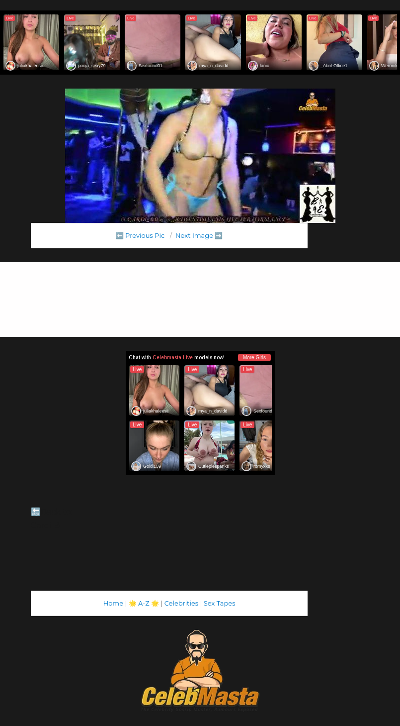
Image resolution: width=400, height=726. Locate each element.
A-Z (144, 603)
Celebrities (181, 603)
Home (113, 603)
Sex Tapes (220, 603)
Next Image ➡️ (199, 235)
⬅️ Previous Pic (140, 235)
